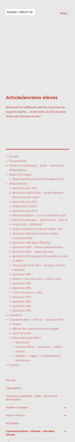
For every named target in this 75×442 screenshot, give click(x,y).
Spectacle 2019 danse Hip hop (31, 183)
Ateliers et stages (20, 115)
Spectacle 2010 (21, 251)
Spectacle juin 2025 (24, 129)
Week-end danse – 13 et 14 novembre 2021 (39, 156)
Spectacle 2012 (21, 242)
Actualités (15, 256)
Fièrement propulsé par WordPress (28, 435)
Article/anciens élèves (26, 278)
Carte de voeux (21, 274)
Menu (63, 13)
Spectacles (22, 283)
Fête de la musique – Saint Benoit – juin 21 (39, 160)
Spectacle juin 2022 (24, 151)
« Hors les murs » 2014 (27, 233)
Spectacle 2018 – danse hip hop (32, 192)
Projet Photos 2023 (24, 147)
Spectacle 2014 (21, 228)
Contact (14, 305)
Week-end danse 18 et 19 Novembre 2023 (38, 120)
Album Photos (18, 124)
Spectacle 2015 (21, 224)
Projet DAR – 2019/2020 (27, 165)
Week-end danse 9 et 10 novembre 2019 (37, 169)
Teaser (16, 265)
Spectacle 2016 (21, 215)
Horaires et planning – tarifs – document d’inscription (31, 339)
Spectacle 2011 (21, 247)
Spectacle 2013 (21, 237)
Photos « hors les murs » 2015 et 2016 (36, 219)
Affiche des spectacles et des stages (35, 269)
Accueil (14, 97)
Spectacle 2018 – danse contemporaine (37, 188)
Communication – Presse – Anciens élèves (37, 260)
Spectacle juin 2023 (24, 142)
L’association (17, 101)
